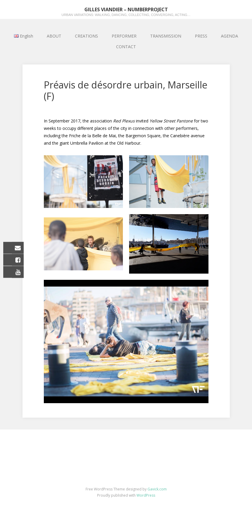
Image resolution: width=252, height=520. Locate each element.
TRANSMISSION (165, 36)
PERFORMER (124, 36)
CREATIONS (86, 36)
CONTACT (126, 46)
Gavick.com (157, 489)
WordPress (146, 495)
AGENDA (229, 36)
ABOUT (54, 36)
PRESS (201, 36)
